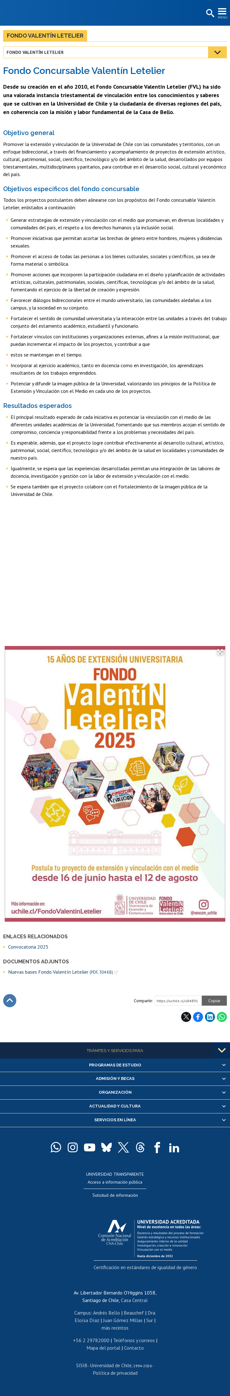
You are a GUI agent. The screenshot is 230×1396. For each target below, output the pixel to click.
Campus (82, 1313)
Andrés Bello (106, 1313)
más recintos (115, 1328)
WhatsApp (222, 1017)
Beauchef (134, 1313)
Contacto (134, 1348)
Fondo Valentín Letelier (45, 35)
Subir (9, 1000)
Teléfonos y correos (134, 1340)
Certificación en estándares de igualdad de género (145, 1267)
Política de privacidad (115, 1373)
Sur (149, 1320)
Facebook (198, 1017)
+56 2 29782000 (91, 1340)
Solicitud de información (115, 1195)
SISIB (81, 1365)
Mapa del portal (103, 1348)
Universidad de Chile (111, 1365)
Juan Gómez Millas (123, 1320)
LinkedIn (210, 1017)
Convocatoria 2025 (28, 947)
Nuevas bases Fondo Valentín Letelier (60, 972)
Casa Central (134, 1300)
